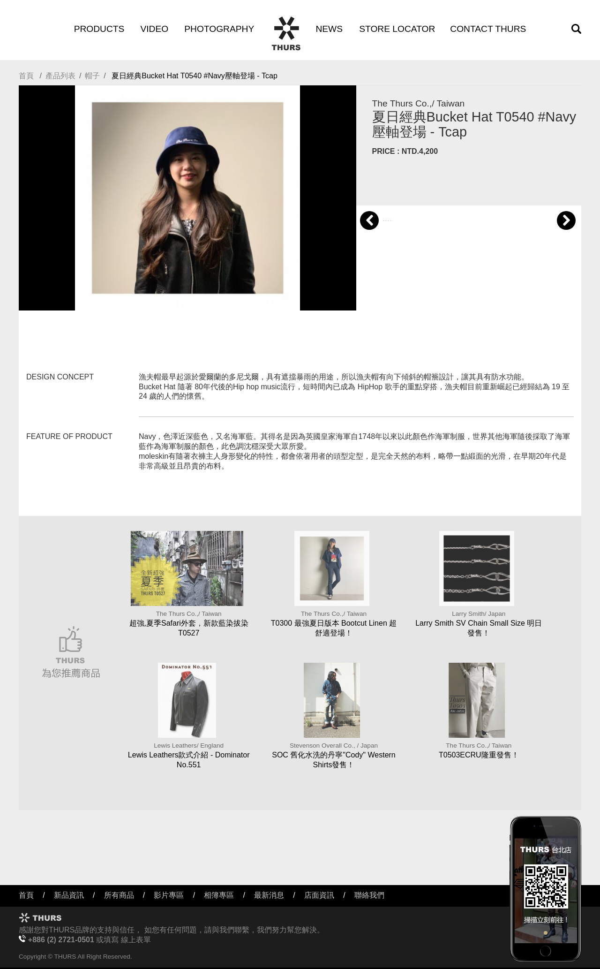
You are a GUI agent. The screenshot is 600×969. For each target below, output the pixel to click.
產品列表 (60, 76)
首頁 (26, 76)
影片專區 (169, 895)
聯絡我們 (369, 895)
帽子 (92, 76)
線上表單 (136, 940)
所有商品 (119, 895)
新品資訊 (69, 895)
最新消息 (269, 895)
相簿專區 (219, 895)
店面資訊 (319, 895)
